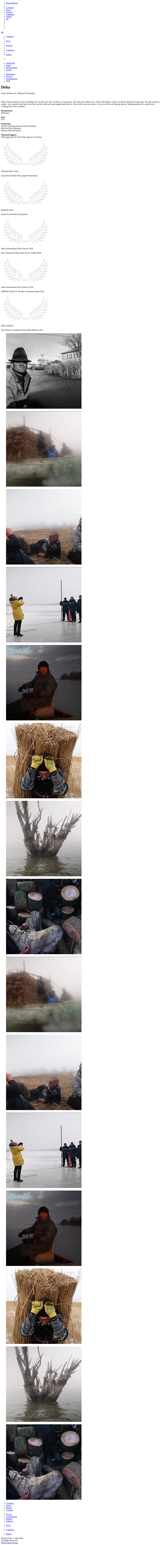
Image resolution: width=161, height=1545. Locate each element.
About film (10, 63)
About (8, 1506)
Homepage (10, 74)
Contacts (9, 1510)
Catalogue (10, 1530)
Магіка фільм (11, 3)
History (9, 1508)
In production (11, 79)
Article (9, 70)
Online (9, 1534)
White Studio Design (9, 1543)
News (8, 1525)
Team (8, 65)
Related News (11, 68)
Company (10, 1503)
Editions (9, 1521)
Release (9, 1519)
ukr (7, 19)
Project (9, 76)
